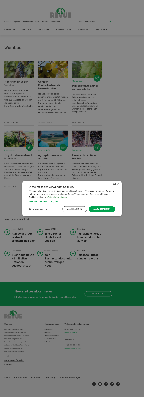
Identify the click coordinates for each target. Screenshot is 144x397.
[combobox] (114, 184)
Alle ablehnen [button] (74, 209)
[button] (72, 201)
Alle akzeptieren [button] (101, 209)
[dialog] (72, 198)
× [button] (118, 184)
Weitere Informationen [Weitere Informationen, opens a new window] (57, 197)
